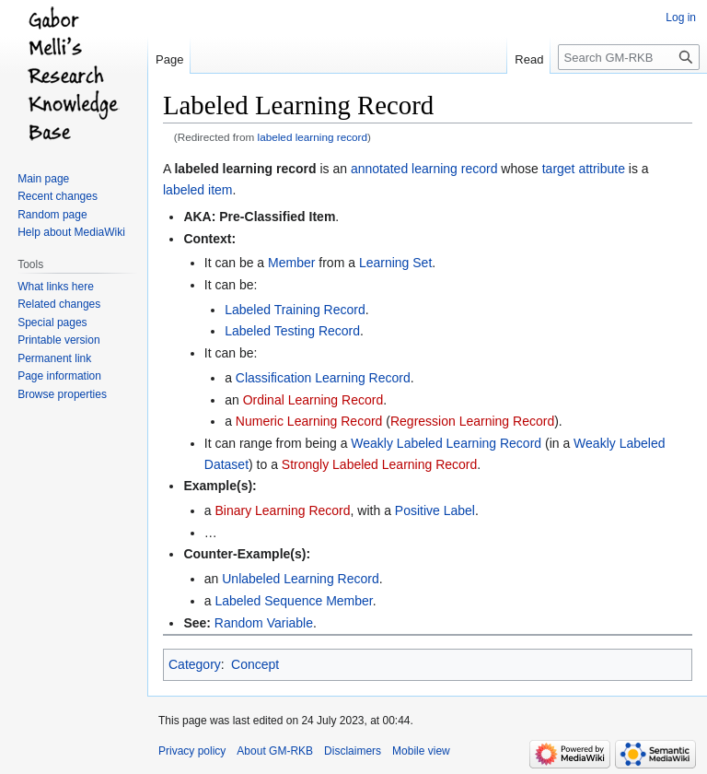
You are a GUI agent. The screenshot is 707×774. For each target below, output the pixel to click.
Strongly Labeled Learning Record (379, 464)
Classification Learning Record (323, 377)
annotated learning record (424, 168)
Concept (255, 664)
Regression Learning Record (472, 421)
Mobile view (421, 751)
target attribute (583, 168)
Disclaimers (352, 751)
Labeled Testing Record (292, 330)
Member (291, 262)
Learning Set (395, 262)
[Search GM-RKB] (629, 57)
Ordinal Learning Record (313, 400)
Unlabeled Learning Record (300, 578)
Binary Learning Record (282, 510)
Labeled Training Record (295, 309)
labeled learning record (313, 137)
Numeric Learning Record (309, 421)
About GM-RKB (275, 751)
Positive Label (435, 510)
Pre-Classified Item (277, 216)
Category (194, 664)
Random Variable (263, 623)
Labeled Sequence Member (293, 600)
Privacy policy (192, 751)
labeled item (198, 189)
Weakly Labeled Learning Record (446, 443)
